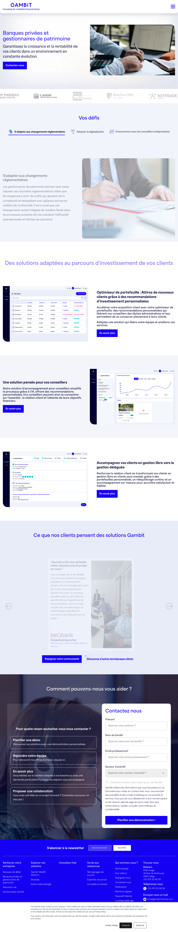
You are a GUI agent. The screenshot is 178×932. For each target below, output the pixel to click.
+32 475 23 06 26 (152, 879)
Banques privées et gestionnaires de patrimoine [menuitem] (12, 880)
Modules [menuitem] (35, 880)
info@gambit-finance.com (158, 899)
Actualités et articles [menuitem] (97, 884)
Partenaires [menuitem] (120, 887)
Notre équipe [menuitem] (121, 869)
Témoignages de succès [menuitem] (95, 873)
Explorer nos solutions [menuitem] (38, 865)
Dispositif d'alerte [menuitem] (123, 896)
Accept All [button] (125, 925)
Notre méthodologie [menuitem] (41, 884)
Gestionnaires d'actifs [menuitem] (13, 892)
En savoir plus (107, 333)
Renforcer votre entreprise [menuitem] (12, 865)
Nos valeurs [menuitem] (121, 873)
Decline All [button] (140, 925)
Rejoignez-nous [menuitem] (122, 878)
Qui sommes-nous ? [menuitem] (126, 863)
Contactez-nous (15, 65)
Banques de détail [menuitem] (12, 872)
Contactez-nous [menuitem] (123, 882)
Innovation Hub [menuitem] (67, 863)
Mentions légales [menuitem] (123, 892)
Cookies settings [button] (111, 925)
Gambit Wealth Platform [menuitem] (38, 873)
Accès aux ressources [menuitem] (93, 865)
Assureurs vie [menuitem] (9, 887)
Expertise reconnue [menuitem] (97, 880)
